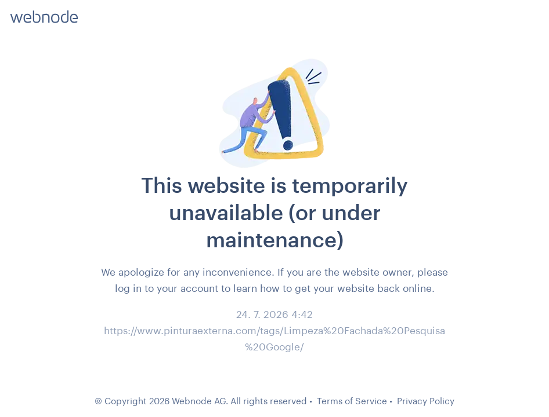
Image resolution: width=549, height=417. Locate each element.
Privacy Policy (425, 401)
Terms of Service (352, 401)
